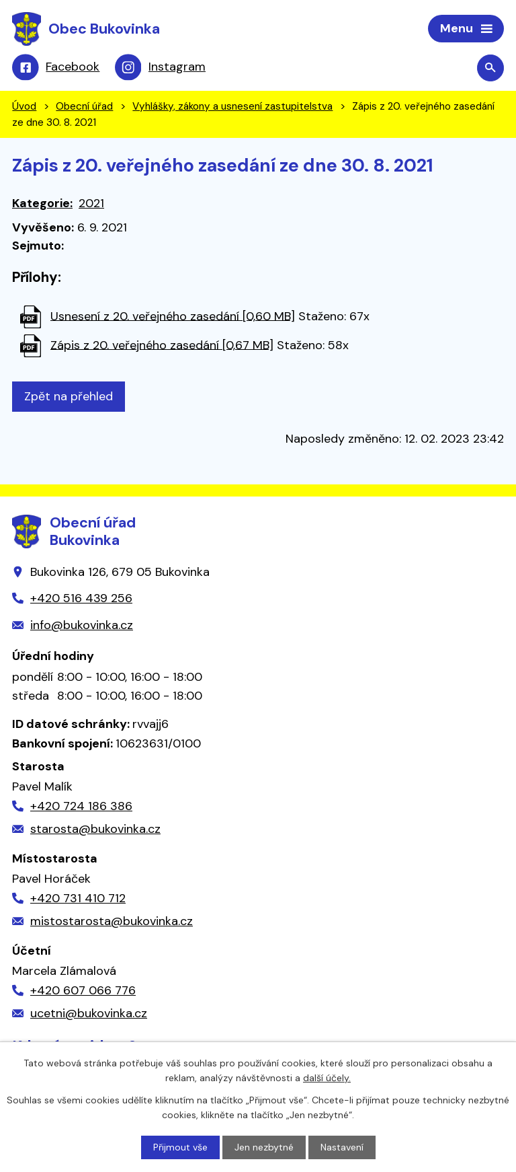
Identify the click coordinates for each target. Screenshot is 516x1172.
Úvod (24, 106)
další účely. (327, 1078)
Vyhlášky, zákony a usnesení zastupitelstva (232, 106)
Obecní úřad (84, 106)
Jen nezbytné (264, 1147)
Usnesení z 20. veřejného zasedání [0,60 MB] (172, 315)
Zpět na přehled (68, 396)
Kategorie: (42, 203)
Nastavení (341, 1147)
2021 (91, 203)
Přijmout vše (180, 1147)
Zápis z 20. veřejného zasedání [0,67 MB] (161, 344)
